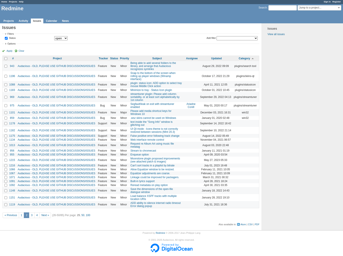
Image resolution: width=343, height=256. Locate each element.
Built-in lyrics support (142, 181)
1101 (12, 112)
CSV (250, 224)
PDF (257, 224)
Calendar (51, 20)
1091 (12, 181)
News (65, 20)
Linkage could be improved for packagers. (154, 177)
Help (21, 1)
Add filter (211, 38)
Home (4, 1)
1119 (12, 204)
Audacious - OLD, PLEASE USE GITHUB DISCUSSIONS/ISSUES (56, 66)
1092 (12, 185)
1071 (12, 177)
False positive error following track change (154, 135)
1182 (12, 130)
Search (263, 7)
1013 (12, 145)
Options (11, 43)
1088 (12, 84)
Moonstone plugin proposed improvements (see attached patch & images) (155, 160)
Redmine (160, 233)
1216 (12, 165)
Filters (10, 33)
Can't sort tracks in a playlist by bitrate (152, 165)
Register (336, 1)
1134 (12, 139)
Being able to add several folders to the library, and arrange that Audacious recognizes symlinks (153, 66)
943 (12, 66)
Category (244, 58)
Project (57, 58)
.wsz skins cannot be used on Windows (153, 117)
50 (82, 215)
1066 (12, 169)
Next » (45, 215)
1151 (12, 197)
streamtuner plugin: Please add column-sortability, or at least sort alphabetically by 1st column (155, 97)
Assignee (192, 58)
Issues (37, 20)
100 (88, 215)
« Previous (11, 215)
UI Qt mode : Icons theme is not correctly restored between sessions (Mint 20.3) (154, 130)
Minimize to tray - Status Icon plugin (151, 90)
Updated (216, 58)
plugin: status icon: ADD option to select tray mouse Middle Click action (156, 85)
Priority (124, 58)
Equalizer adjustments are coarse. (150, 173)
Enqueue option (139, 154)
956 (12, 150)
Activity (23, 20)
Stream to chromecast (143, 150)
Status (12, 38)
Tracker (103, 58)
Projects (13, 1)
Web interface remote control (147, 139)
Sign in (327, 1)
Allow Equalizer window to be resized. (152, 169)
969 (12, 97)
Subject (157, 58)
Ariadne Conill (190, 105)
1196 (12, 76)
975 (12, 105)
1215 (12, 160)
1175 (12, 135)
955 (12, 154)
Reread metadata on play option (149, 185)
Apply (9, 50)
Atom (243, 224)
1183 (12, 90)
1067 (12, 173)
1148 (12, 190)
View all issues (276, 34)
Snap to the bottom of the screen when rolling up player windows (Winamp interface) (152, 76)
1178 (12, 123)
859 (12, 117)
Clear (21, 50)
